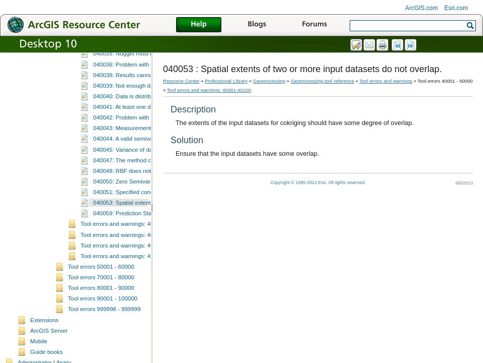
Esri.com (456, 8)
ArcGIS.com (421, 8)
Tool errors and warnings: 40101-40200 (130, 303)
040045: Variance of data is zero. (135, 229)
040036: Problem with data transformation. (147, 144)
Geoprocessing (269, 81)
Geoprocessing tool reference (322, 81)
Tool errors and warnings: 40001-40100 (209, 90)
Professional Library (226, 81)
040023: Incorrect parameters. (132, 59)
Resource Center (181, 81)
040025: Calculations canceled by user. (143, 80)
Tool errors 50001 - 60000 (101, 346)
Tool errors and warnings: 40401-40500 (130, 325)
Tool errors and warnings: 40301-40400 (130, 315)
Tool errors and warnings (385, 81)
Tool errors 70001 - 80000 (101, 357)
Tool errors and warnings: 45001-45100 (130, 336)
